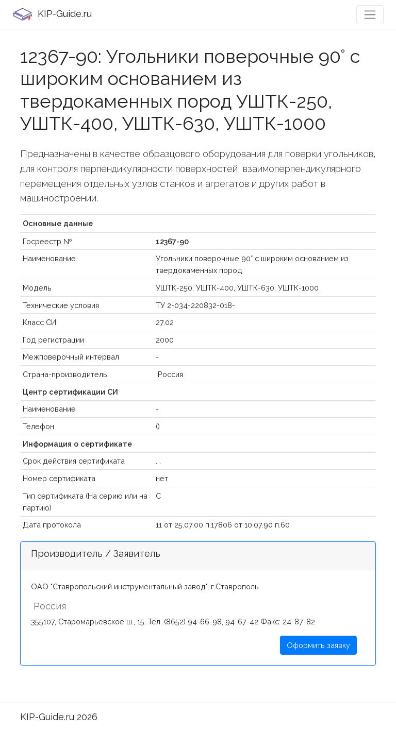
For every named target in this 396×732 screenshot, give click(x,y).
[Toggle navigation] (370, 14)
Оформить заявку (318, 645)
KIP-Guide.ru (52, 14)
